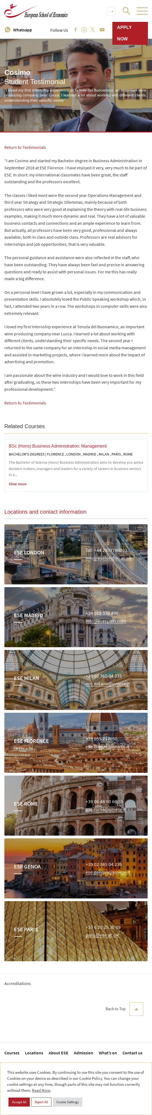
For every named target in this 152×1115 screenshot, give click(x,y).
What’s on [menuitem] (108, 1052)
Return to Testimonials (25, 147)
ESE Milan (26, 678)
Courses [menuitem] (11, 1052)
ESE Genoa (27, 866)
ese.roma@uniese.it (106, 809)
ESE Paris (26, 929)
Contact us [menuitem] (132, 1052)
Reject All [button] (41, 1102)
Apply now (124, 33)
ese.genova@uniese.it (108, 872)
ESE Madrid (28, 615)
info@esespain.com (106, 621)
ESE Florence (31, 740)
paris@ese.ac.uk (102, 935)
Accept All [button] (19, 1102)
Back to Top (124, 1009)
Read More (41, 1090)
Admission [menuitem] (83, 1052)
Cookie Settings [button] (67, 1102)
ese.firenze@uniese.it (107, 746)
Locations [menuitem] (34, 1052)
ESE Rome (26, 803)
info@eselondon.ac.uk (109, 558)
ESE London (29, 552)
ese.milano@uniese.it (108, 684)
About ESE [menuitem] (58, 1052)
